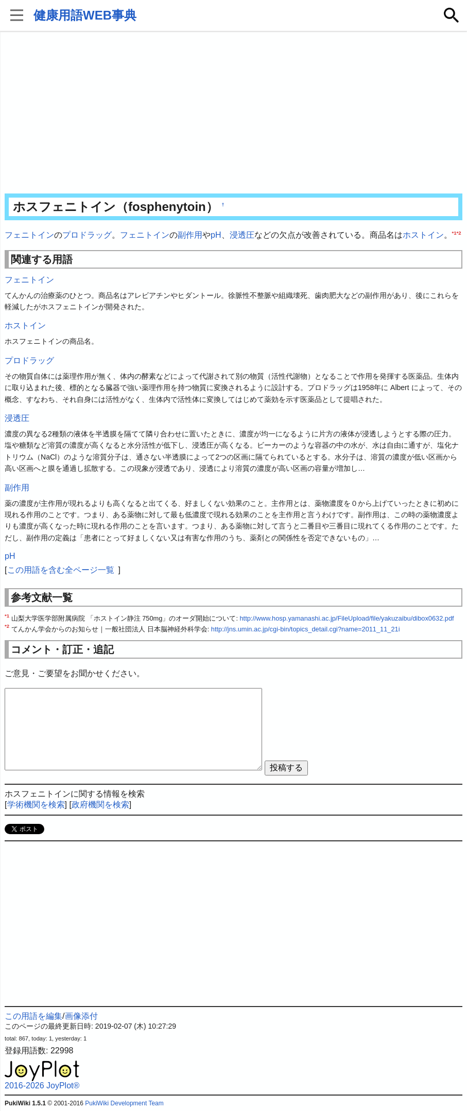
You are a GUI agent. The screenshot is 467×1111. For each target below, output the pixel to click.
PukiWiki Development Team (124, 1103)
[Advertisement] (233, 113)
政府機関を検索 (100, 804)
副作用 (190, 235)
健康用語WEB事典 (84, 15)
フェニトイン (29, 235)
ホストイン (423, 235)
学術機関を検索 (36, 804)
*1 (454, 233)
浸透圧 (242, 235)
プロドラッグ (87, 235)
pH (216, 235)
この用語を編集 (33, 1016)
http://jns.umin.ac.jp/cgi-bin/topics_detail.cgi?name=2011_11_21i (305, 629)
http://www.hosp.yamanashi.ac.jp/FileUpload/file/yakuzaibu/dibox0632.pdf (347, 618)
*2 (459, 233)
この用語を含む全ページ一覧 (60, 570)
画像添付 (81, 1016)
